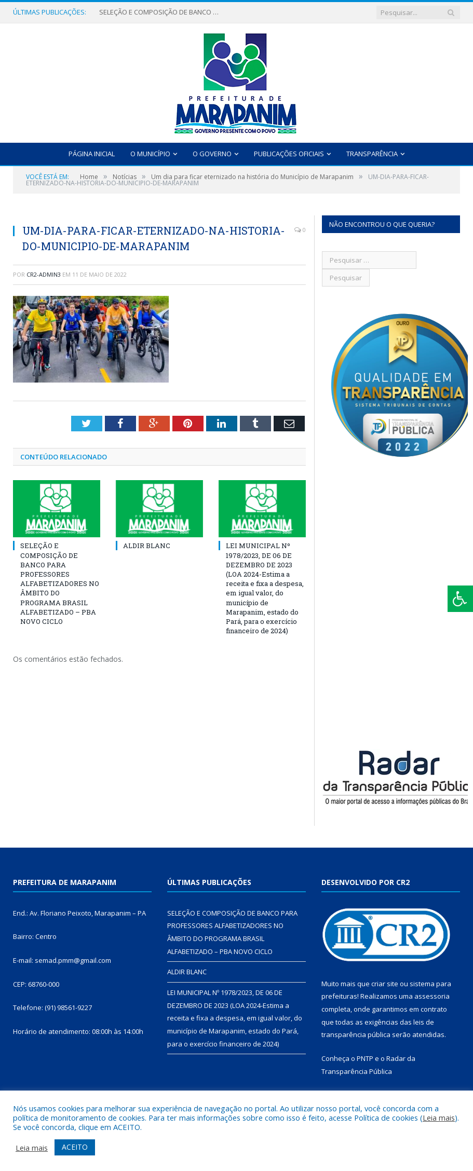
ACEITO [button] (75, 1147)
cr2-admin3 (43, 274)
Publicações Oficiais (289, 153)
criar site (384, 983)
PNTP (365, 1058)
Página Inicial (92, 153)
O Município (150, 153)
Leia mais (439, 1117)
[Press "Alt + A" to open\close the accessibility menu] (460, 599)
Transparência (372, 153)
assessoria (432, 996)
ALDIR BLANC (146, 545)
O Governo (212, 153)
